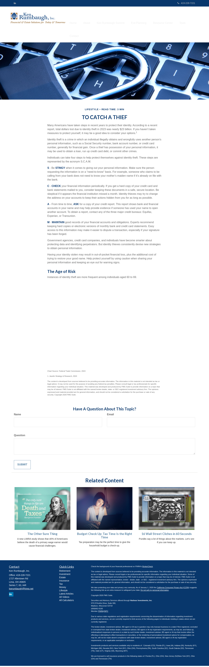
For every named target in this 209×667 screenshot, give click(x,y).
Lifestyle (63, 591)
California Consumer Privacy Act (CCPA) (173, 589)
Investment (64, 575)
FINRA (101, 612)
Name (17, 415)
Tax (61, 585)
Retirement (64, 572)
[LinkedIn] (15, 3)
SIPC (106, 612)
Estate (62, 578)
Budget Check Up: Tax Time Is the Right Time (104, 536)
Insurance (64, 581)
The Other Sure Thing (42, 535)
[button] (88, 18)
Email (110, 415)
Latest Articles (66, 595)
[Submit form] (22, 465)
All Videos (64, 598)
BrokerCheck (147, 568)
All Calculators (66, 601)
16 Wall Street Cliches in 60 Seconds (166, 535)
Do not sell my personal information (155, 591)
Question (19, 436)
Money (62, 588)
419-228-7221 (186, 3)
